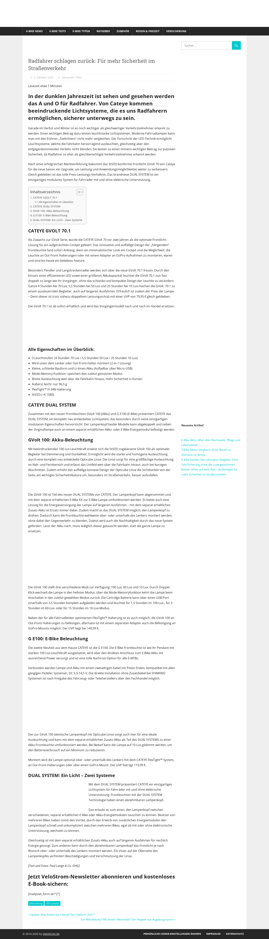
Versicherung (176, 31)
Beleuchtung (36, 903)
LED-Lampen (52, 903)
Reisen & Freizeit (147, 31)
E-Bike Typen (81, 31)
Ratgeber (103, 31)
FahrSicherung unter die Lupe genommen (208, 464)
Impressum (213, 933)
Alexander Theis (72, 77)
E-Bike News (34, 31)
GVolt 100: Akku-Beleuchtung (51, 211)
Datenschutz (235, 933)
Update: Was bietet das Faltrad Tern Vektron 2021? (62, 914)
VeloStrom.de (51, 934)
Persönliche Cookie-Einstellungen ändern (172, 933)
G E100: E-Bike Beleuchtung (50, 215)
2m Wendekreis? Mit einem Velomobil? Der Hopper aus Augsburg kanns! (127, 919)
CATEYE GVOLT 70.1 (45, 197)
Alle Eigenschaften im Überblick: (56, 202)
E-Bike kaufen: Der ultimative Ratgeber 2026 (209, 459)
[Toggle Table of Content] (78, 192)
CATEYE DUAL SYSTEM (46, 206)
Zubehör (123, 31)
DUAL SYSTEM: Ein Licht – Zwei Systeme (57, 220)
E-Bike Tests (57, 31)
